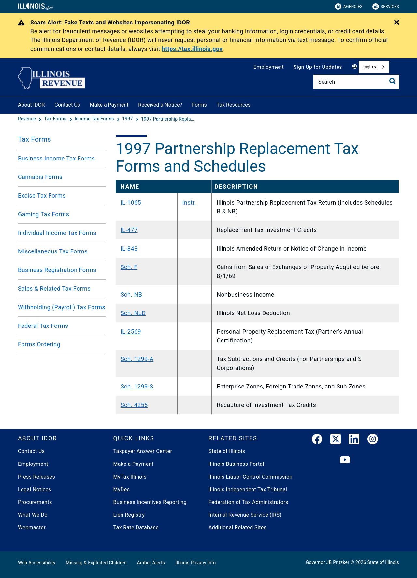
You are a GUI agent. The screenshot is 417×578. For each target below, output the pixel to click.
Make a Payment (109, 105)
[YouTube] (345, 460)
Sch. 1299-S (137, 386)
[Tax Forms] (56, 119)
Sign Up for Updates (318, 67)
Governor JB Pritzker (328, 562)
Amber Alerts (151, 562)
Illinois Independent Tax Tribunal (247, 489)
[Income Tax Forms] (95, 119)
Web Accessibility (36, 562)
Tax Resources (234, 105)
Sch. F (129, 267)
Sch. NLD (133, 313)
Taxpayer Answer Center (142, 451)
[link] (317, 440)
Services (385, 6)
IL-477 (129, 229)
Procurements (35, 502)
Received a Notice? (160, 105)
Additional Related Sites (237, 528)
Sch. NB (131, 294)
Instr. (189, 202)
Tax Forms (34, 139)
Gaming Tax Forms (43, 214)
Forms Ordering (39, 344)
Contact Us (67, 105)
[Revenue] (27, 119)
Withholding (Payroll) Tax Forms (61, 307)
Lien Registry (129, 515)
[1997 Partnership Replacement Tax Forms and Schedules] (168, 119)
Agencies (349, 6)
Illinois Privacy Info (195, 562)
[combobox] (374, 67)
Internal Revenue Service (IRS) (244, 515)
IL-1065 (131, 202)
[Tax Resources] (255, 104)
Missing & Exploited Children (96, 562)
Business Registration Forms (57, 269)
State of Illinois (226, 451)
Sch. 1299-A (137, 359)
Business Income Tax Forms (56, 158)
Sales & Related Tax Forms (54, 288)
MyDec (121, 489)
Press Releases (36, 477)
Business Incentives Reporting (150, 502)
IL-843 (129, 248)
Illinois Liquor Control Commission (250, 477)
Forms (199, 105)
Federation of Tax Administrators (248, 502)
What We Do (33, 515)
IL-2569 (131, 331)
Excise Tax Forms (42, 195)
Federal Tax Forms (43, 325)
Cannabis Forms (40, 177)
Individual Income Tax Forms (57, 232)
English (369, 67)
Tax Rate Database (136, 528)
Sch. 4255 (134, 405)
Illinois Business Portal (236, 464)
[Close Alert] (396, 23)
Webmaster (32, 528)
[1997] (128, 119)
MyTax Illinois (130, 477)
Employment (268, 67)
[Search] (356, 82)
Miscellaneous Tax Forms (53, 251)
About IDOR (31, 105)
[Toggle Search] (392, 81)
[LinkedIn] (354, 440)
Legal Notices (34, 489)
